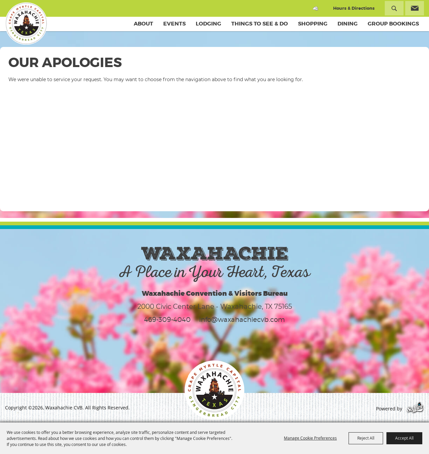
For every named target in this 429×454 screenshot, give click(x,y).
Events (174, 23)
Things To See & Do (259, 23)
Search (394, 8)
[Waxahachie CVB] (26, 23)
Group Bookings (393, 23)
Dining (348, 23)
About (143, 23)
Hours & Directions (354, 8)
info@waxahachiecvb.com (242, 320)
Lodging (208, 23)
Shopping (312, 23)
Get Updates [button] (414, 8)
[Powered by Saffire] (415, 408)
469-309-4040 (167, 320)
